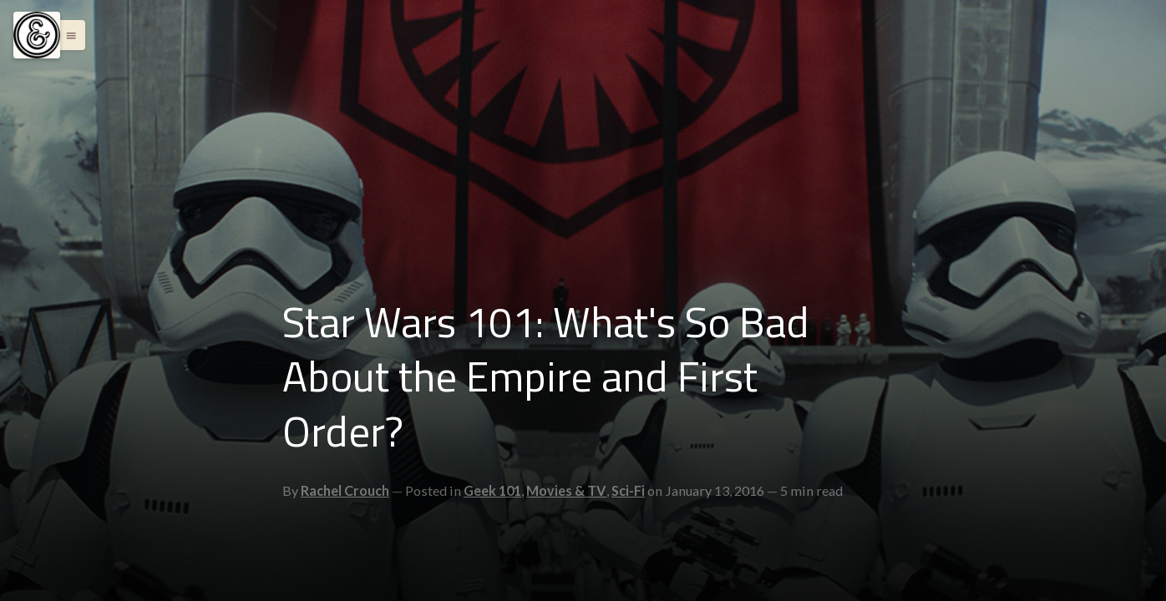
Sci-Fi (628, 490)
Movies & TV (566, 490)
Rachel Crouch (345, 490)
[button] (66, 35)
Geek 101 (492, 490)
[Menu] (36, 35)
